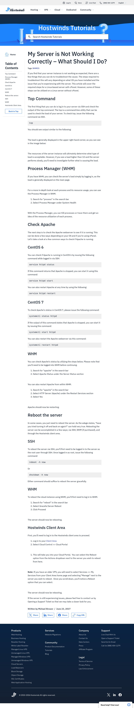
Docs (78, 3)
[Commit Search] (29, 36)
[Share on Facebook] (63, 619)
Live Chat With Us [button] (108, 639)
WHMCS (36, 68)
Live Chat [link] (91, 3)
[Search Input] (70, 37)
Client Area (51, 545)
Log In (67, 3)
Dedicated (71, 9)
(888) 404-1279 (107, 3)
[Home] (15, 10)
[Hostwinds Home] (13, 700)
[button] (115, 704)
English (123, 3)
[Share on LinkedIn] (48, 619)
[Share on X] (34, 619)
